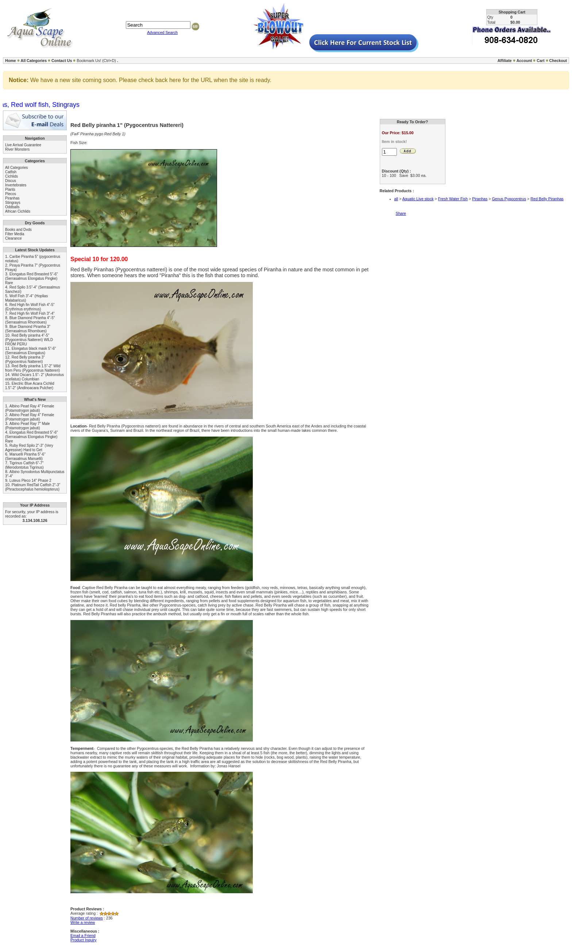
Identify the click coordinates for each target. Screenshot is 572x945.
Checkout (558, 60)
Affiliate (505, 60)
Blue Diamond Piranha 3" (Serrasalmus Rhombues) (27, 329)
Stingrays (12, 203)
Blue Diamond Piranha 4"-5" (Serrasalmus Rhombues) (30, 320)
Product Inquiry (83, 940)
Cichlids (11, 176)
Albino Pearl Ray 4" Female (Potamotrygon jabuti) (29, 408)
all (396, 199)
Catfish (10, 172)
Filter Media (14, 234)
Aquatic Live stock (418, 199)
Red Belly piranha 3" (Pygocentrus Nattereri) (25, 359)
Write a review (82, 922)
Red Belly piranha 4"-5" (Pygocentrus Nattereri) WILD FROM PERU (29, 339)
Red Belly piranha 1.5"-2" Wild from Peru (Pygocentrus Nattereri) (33, 368)
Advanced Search (162, 32)
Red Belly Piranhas (547, 199)
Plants (10, 189)
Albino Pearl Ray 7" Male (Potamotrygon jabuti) (27, 426)
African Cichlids (17, 211)
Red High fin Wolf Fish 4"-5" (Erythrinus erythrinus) (30, 307)
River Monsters (17, 149)
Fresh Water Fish (453, 199)
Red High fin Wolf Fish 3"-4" (32, 313)
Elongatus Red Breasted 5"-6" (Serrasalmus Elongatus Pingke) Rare (31, 278)
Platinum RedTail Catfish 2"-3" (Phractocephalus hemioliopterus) (32, 487)
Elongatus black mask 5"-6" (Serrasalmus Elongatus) (30, 350)
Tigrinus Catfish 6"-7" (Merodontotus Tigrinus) (24, 465)
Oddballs (12, 207)
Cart (540, 60)
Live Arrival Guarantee (23, 145)
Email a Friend (83, 935)
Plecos (10, 194)
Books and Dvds (18, 230)
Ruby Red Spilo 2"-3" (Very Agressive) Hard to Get (29, 448)
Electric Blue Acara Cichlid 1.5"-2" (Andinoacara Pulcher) (29, 386)
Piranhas (12, 198)
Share (401, 213)
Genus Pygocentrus (509, 199)
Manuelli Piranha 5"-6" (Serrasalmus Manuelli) (25, 456)
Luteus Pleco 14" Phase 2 (30, 481)
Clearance (13, 238)
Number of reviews (86, 918)
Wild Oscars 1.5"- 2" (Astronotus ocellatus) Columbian (34, 377)
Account (524, 60)
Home (10, 60)
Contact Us (61, 60)
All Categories (34, 60)
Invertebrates (15, 185)
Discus (10, 181)
